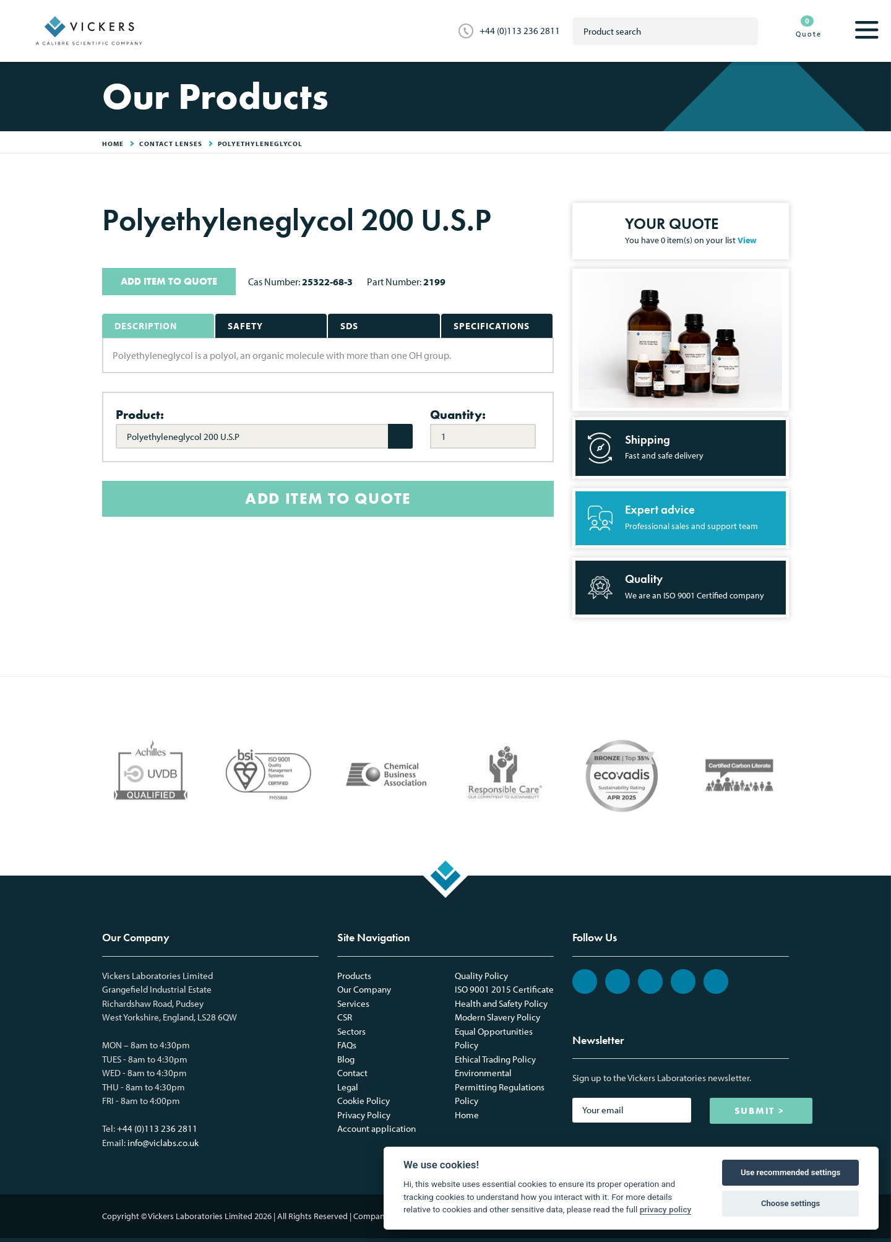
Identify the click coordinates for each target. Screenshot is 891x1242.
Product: (140, 415)
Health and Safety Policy (501, 1003)
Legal (347, 1087)
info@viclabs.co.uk (163, 1143)
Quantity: (458, 415)
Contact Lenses (170, 143)
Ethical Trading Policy (495, 1059)
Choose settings (790, 1203)
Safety (245, 326)
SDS (349, 326)
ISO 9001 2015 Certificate (504, 989)
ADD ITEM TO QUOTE (169, 281)
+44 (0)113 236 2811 (520, 31)
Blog (346, 1059)
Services (353, 1003)
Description (145, 326)
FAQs (346, 1045)
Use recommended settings (790, 1172)
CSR (344, 1017)
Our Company (364, 989)
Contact (352, 1073)
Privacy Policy (363, 1115)
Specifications (492, 326)
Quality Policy (481, 975)
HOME (113, 143)
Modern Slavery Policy (497, 1017)
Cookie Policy (363, 1100)
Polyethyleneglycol (260, 143)
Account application (376, 1128)
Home (467, 1115)
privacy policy (666, 1209)
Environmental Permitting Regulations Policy (499, 1086)
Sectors (351, 1031)
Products (354, 975)
